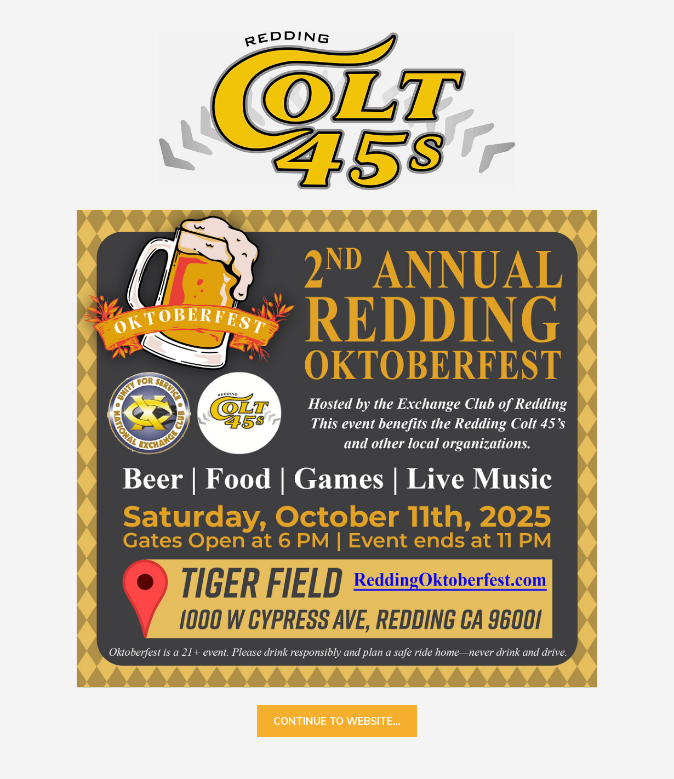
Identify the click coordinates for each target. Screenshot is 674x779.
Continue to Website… (337, 721)
